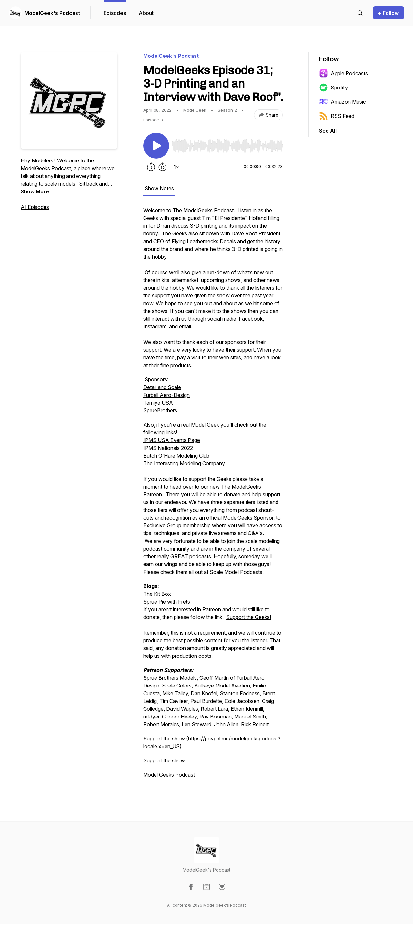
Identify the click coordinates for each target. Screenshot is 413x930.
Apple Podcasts (343, 73)
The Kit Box (157, 594)
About (146, 13)
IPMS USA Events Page (171, 440)
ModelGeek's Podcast (52, 13)
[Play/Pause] (156, 146)
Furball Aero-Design (166, 395)
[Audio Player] (227, 144)
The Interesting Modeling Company (184, 463)
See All (328, 131)
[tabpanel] (213, 495)
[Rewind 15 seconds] (151, 166)
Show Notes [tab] (159, 188)
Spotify (333, 87)
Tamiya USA (158, 402)
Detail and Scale (162, 387)
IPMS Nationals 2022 (168, 448)
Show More (35, 191)
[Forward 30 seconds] (162, 166)
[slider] (227, 146)
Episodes (115, 13)
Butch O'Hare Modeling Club (176, 455)
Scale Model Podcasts (236, 572)
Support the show (164, 738)
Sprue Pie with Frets (166, 601)
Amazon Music (342, 101)
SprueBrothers (160, 410)
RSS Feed (336, 115)
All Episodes (35, 207)
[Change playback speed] (176, 166)
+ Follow (388, 13)
